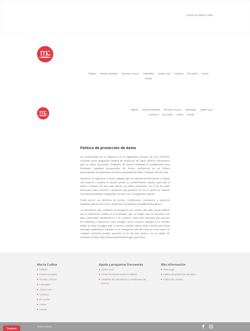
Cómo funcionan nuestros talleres (119, 274)
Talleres (92, 73)
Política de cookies (173, 279)
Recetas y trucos (130, 73)
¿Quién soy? (164, 73)
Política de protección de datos (179, 274)
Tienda (148, 78)
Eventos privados (109, 73)
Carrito (204, 73)
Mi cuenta (192, 73)
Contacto (179, 73)
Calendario (148, 73)
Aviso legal (168, 269)
